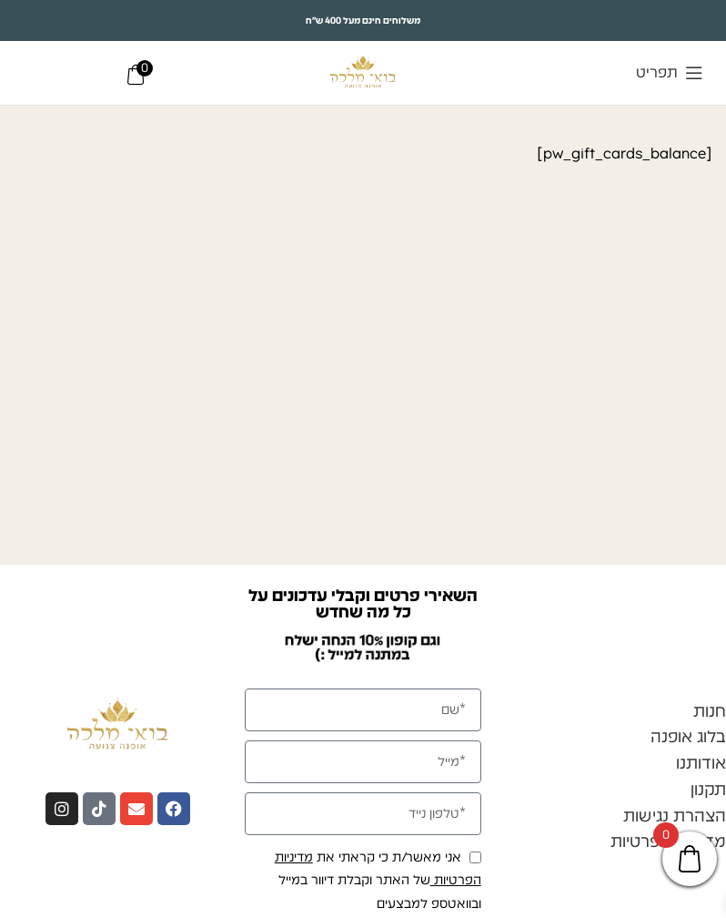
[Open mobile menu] (669, 73)
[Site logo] (363, 71)
